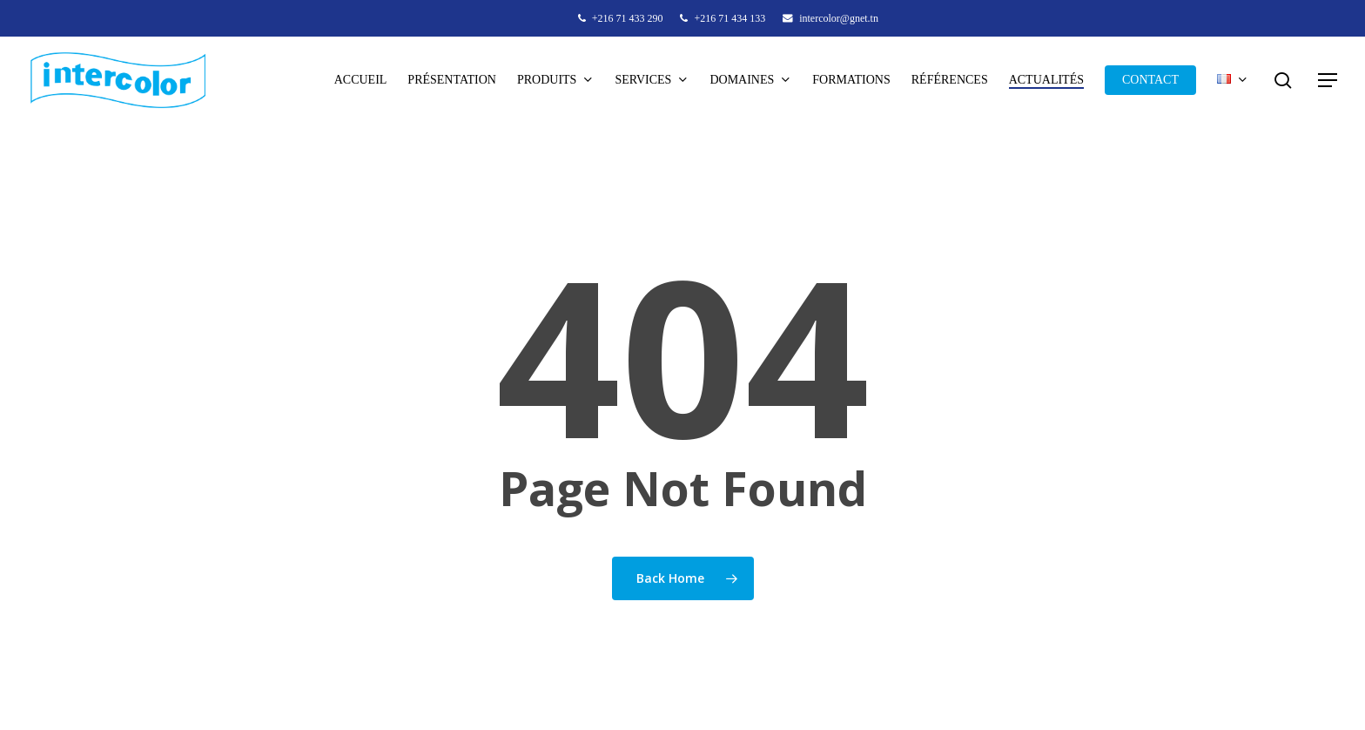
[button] (1328, 80)
